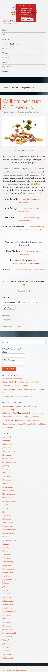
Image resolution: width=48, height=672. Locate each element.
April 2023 (6, 554)
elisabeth (36, 112)
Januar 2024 (7, 526)
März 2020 (6, 626)
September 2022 (9, 579)
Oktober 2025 (7, 458)
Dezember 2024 (8, 490)
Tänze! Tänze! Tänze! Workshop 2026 (17, 396)
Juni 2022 (5, 586)
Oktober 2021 (7, 608)
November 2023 (8, 533)
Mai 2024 (5, 512)
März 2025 (6, 480)
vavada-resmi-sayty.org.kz (12, 406)
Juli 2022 (5, 583)
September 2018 (9, 633)
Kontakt (5, 57)
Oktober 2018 (7, 629)
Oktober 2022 (7, 576)
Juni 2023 (5, 547)
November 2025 (8, 455)
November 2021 (8, 604)
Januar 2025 (7, 487)
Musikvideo (23, 202)
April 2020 (6, 622)
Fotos (4, 48)
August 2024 (7, 504)
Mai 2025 (5, 472)
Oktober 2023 (7, 537)
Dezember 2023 (8, 529)
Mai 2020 (6, 618)
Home (4, 30)
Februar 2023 (7, 561)
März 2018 (6, 654)
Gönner (5, 62)
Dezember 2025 (8, 451)
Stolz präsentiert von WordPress (14, 670)
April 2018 (6, 650)
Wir (3, 35)
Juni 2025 (5, 469)
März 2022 (6, 597)
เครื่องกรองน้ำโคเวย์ (10, 413)
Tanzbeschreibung (31, 199)
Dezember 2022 (8, 569)
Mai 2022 (5, 590)
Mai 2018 (5, 647)
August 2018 (7, 636)
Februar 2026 (7, 444)
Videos (5, 53)
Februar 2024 (7, 522)
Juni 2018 (5, 643)
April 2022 (6, 594)
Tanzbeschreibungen (11, 44)
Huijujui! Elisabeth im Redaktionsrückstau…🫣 (20, 382)
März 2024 (6, 519)
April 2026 (6, 437)
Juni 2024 (5, 508)
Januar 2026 (7, 448)
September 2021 (9, 611)
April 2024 (6, 515)
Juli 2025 (5, 465)
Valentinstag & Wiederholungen (15, 385)
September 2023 (9, 540)
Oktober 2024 (7, 497)
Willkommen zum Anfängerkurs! (22, 104)
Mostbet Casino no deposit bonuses (16, 424)
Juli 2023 (5, 544)
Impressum (7, 67)
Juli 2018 (5, 640)
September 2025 (9, 462)
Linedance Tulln (12, 20)
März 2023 (6, 558)
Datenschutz (7, 71)
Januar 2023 (7, 565)
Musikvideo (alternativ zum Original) (25, 229)
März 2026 (6, 440)
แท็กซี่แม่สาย (7, 416)
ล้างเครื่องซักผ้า (8, 420)
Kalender (6, 39)
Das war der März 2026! (12, 378)
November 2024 (8, 494)
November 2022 (8, 572)
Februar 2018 (7, 658)
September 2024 (9, 501)
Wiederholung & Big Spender (27, 416)
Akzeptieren (27, 20)
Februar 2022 (7, 601)
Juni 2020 (6, 615)
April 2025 (6, 476)
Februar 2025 (7, 483)
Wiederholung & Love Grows (32, 413)
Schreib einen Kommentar (11, 326)
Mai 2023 (5, 551)
